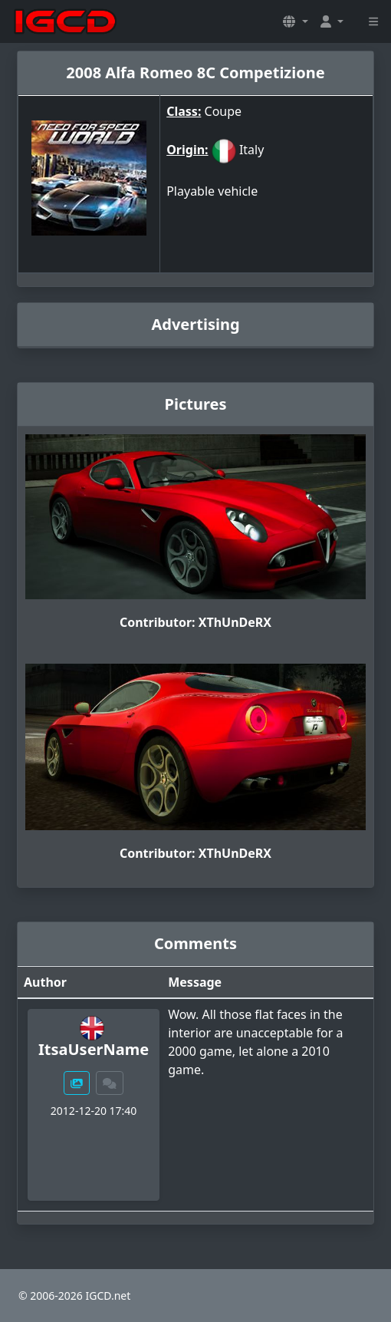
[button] (295, 21)
